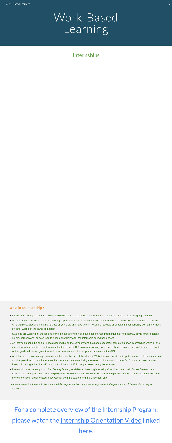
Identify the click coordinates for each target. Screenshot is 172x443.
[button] (169, 4)
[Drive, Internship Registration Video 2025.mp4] (86, 240)
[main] (86, 22)
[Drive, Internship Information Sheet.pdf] (86, 121)
